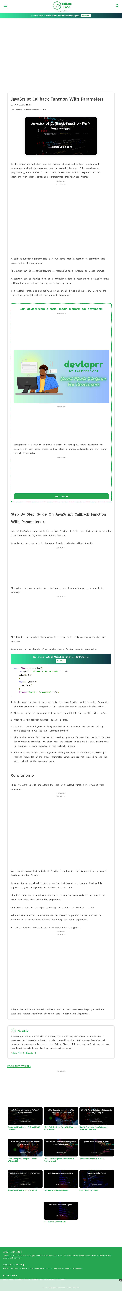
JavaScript (18, 109)
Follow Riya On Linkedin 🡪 (23, 1053)
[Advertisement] (61, 36)
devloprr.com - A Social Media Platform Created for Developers (61, 659)
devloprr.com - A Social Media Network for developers (61, 15)
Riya (44, 109)
